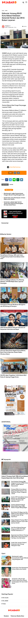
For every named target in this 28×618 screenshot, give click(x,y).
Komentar (24, 26)
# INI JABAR (4, 601)
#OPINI (11, 184)
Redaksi (6, 616)
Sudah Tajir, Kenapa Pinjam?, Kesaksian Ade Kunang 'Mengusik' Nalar (19, 544)
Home (3, 10)
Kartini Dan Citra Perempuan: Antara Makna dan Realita (14, 198)
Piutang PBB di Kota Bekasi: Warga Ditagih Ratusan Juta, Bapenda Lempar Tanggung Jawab (19, 491)
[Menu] (27, 2)
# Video (3, 604)
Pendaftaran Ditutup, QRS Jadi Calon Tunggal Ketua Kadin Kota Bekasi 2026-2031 (12, 256)
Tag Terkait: (5, 184)
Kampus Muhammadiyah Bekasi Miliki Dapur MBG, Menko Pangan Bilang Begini (19, 506)
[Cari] (23, 2)
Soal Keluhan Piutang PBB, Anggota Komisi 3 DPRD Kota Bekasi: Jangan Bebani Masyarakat (19, 484)
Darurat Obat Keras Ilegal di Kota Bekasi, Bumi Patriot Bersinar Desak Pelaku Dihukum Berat (13, 352)
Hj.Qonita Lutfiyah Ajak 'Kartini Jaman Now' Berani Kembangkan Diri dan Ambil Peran (13, 203)
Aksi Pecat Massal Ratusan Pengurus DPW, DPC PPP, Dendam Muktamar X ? (18, 529)
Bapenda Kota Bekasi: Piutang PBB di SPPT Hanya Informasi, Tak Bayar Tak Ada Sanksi (19, 536)
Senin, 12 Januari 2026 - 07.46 (10, 27)
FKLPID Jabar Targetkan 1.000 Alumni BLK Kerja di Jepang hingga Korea (13, 376)
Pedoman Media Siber (17, 616)
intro (10, 172)
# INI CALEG (4, 597)
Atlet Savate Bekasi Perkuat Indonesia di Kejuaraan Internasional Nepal (12, 328)
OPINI (6, 10)
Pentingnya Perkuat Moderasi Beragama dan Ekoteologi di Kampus (12, 305)
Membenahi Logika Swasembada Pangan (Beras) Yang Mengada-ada (14, 194)
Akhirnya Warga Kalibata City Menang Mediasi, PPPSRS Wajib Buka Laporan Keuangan (12, 281)
